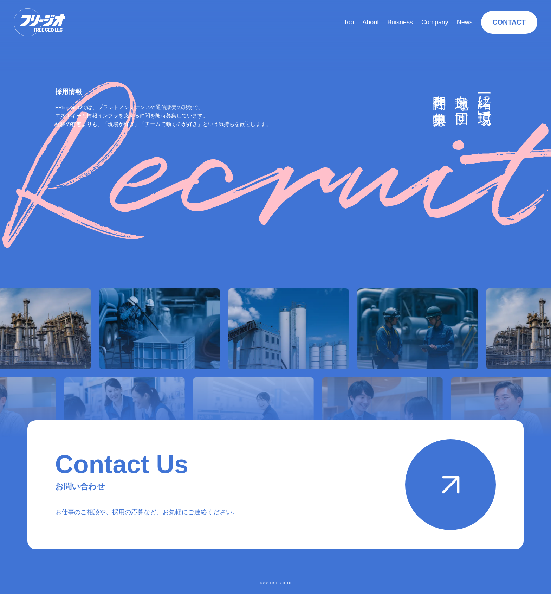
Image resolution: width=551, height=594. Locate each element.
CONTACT (509, 22)
